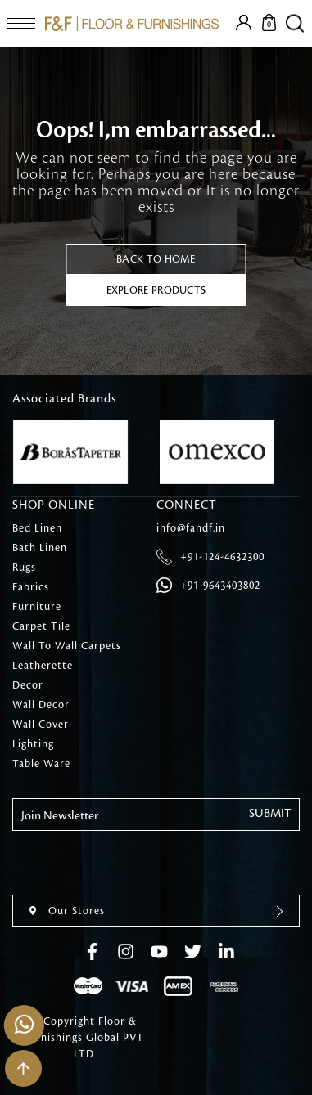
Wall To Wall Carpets (66, 646)
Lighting (33, 744)
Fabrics (30, 587)
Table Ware (41, 764)
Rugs (24, 567)
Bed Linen (37, 528)
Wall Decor (41, 705)
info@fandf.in (190, 528)
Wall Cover (40, 724)
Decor (27, 685)
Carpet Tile (41, 626)
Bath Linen (39, 548)
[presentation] (136, 863)
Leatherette (42, 665)
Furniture (36, 607)
